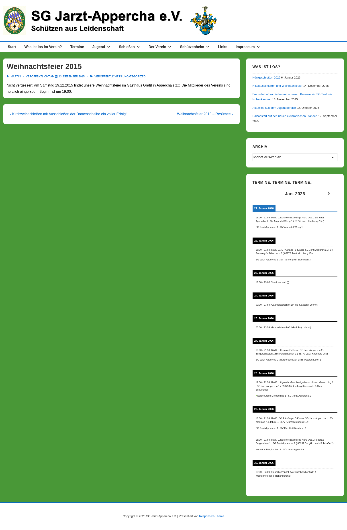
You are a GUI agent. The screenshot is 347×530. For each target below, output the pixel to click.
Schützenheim (196, 46)
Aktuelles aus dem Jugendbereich (274, 107)
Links (222, 47)
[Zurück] (261, 193)
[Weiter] (328, 193)
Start (12, 47)
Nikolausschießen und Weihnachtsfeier (278, 85)
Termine (77, 47)
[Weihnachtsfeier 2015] (72, 76)
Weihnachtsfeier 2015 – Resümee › (205, 114)
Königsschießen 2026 (266, 77)
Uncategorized (133, 76)
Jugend (102, 46)
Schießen (130, 46)
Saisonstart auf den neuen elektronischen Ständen (285, 116)
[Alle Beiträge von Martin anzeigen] (14, 76)
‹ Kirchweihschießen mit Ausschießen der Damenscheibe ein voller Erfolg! (68, 114)
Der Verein (161, 46)
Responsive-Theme (211, 516)
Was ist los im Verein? (43, 47)
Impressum (249, 46)
